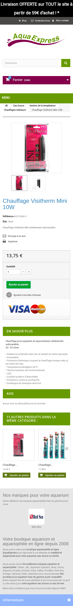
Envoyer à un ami (16, 236)
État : (5, 221)
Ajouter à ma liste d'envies (27, 295)
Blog (24, 21)
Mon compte (62, 20)
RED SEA (36, 527)
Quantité (10, 266)
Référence (8, 216)
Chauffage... (10, 464)
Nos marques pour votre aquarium (36, 495)
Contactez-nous (42, 21)
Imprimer (12, 241)
